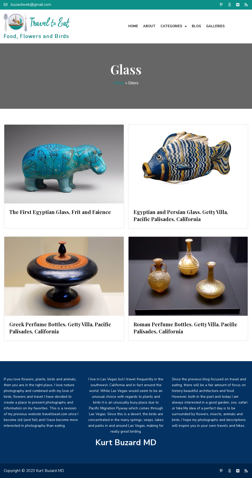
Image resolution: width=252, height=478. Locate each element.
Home (133, 26)
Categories (174, 26)
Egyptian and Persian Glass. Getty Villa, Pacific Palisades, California (181, 215)
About (149, 26)
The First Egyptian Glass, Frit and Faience (60, 211)
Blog (196, 26)
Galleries (215, 26)
